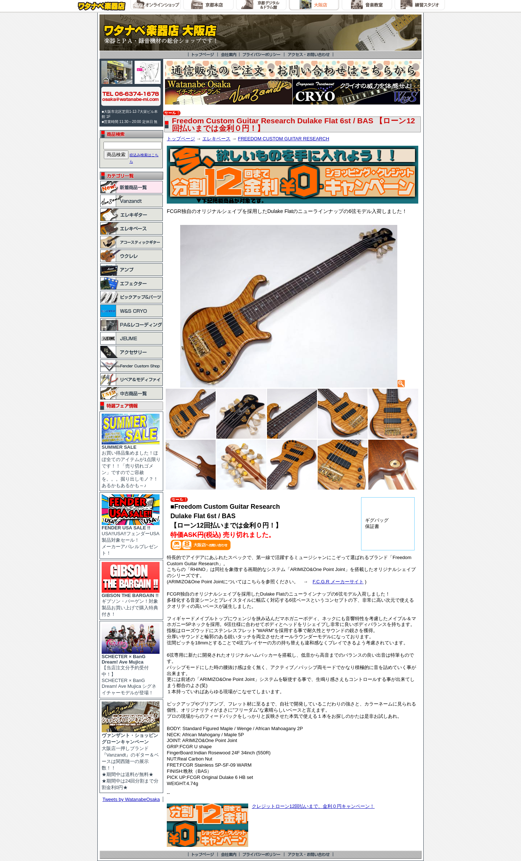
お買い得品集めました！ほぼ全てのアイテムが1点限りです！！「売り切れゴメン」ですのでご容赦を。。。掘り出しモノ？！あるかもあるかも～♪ (131, 464)
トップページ (181, 138)
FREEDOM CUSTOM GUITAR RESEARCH (283, 138)
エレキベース (216, 138)
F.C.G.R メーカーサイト (338, 581)
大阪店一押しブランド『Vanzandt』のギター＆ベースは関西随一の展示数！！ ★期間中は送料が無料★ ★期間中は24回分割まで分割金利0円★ (131, 759)
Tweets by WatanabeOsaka (131, 799)
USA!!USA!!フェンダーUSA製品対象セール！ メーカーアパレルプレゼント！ (131, 538)
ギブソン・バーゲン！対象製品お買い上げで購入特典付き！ (131, 602)
